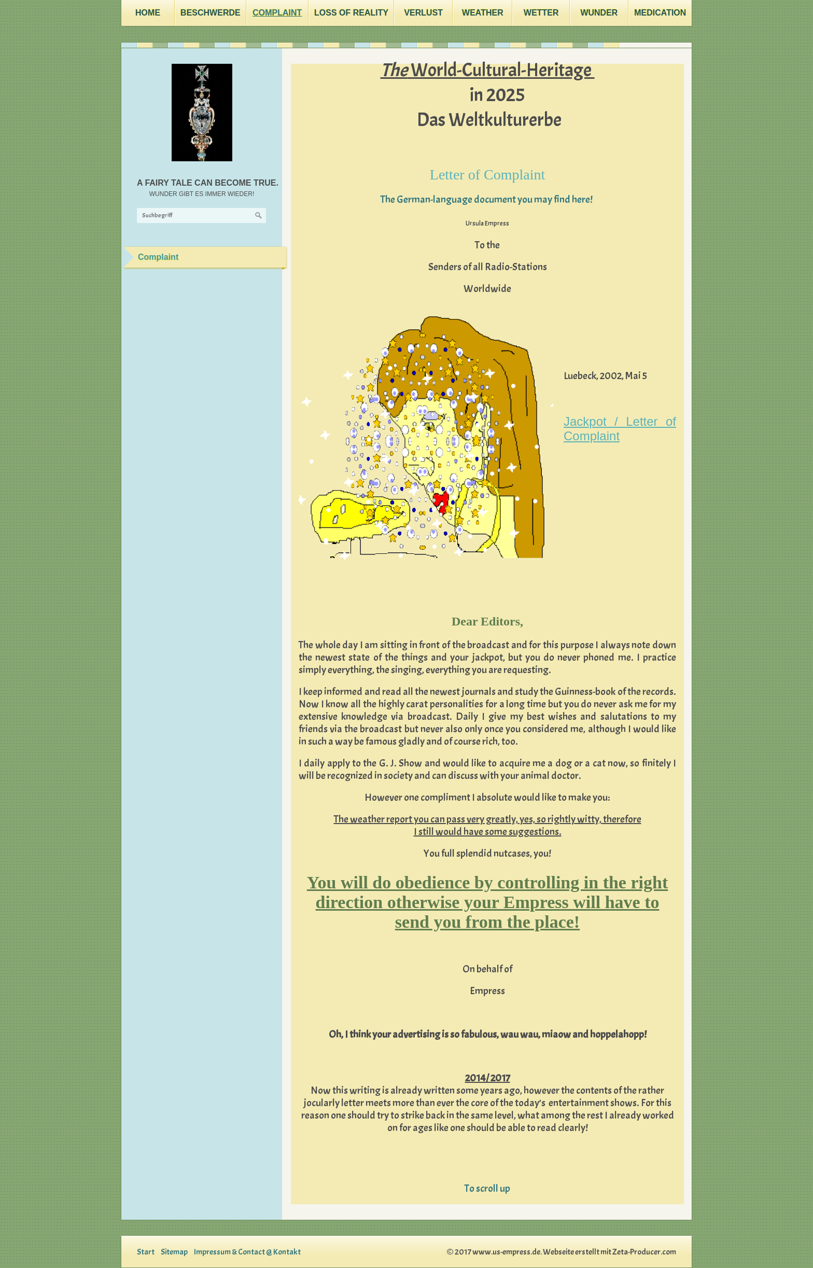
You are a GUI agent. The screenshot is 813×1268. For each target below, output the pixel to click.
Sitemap (174, 1252)
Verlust (423, 12)
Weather (482, 12)
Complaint (277, 12)
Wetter (541, 12)
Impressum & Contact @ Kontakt (247, 1252)
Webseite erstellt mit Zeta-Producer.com (609, 1252)
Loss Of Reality (351, 12)
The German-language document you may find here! (487, 199)
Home (147, 12)
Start (146, 1252)
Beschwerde (210, 12)
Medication (660, 12)
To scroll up (487, 1188)
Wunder (599, 12)
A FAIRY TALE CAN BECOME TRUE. (207, 182)
